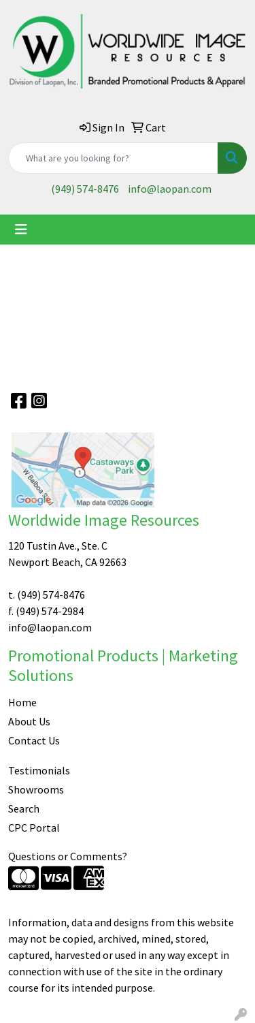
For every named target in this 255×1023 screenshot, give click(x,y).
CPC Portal (34, 827)
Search (23, 808)
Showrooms (36, 789)
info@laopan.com (169, 188)
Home (22, 702)
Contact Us (34, 740)
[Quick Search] (113, 158)
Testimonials (39, 770)
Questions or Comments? (67, 856)
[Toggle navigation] (21, 229)
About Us (29, 721)
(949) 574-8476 (85, 188)
